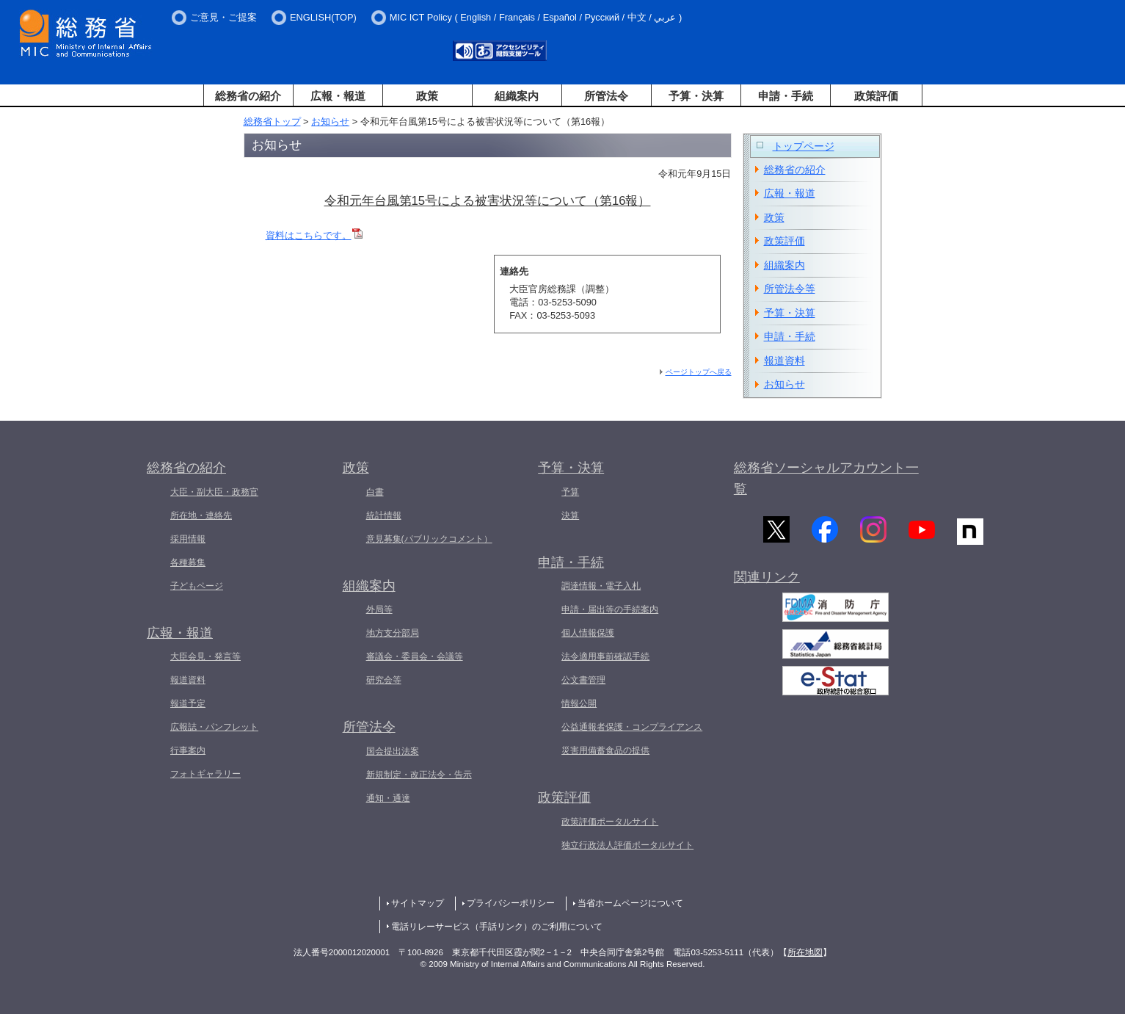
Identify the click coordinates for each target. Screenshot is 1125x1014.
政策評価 (876, 96)
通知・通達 (388, 798)
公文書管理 (583, 680)
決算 (570, 515)
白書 (375, 492)
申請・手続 (785, 96)
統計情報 (383, 515)
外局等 (379, 609)
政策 (427, 96)
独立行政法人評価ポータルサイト (627, 845)
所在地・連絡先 (201, 515)
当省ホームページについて (630, 903)
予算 (570, 492)
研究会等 (383, 680)
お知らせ (330, 121)
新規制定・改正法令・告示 (419, 774)
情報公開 (579, 703)
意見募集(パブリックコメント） (429, 539)
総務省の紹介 (248, 96)
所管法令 (606, 96)
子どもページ (196, 586)
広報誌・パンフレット (214, 727)
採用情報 (187, 539)
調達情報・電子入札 (601, 586)
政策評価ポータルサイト (609, 821)
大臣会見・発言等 (205, 656)
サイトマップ (417, 903)
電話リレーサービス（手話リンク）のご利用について (496, 926)
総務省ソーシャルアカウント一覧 (826, 478)
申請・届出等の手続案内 (609, 609)
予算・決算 (696, 96)
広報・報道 (337, 96)
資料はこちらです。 (309, 235)
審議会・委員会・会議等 (414, 656)
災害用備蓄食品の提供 (605, 750)
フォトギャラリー (205, 774)
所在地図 (805, 952)
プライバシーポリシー (511, 903)
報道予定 (187, 703)
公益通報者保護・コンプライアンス (631, 727)
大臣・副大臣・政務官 (214, 492)
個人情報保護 (587, 633)
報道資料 (784, 360)
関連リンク (767, 581)
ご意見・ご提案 (223, 17)
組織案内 (517, 96)
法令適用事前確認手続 (605, 656)
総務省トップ (272, 121)
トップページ (803, 146)
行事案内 (187, 750)
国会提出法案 (392, 751)
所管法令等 (789, 288)
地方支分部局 (392, 633)
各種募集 (187, 562)
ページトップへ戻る (699, 372)
